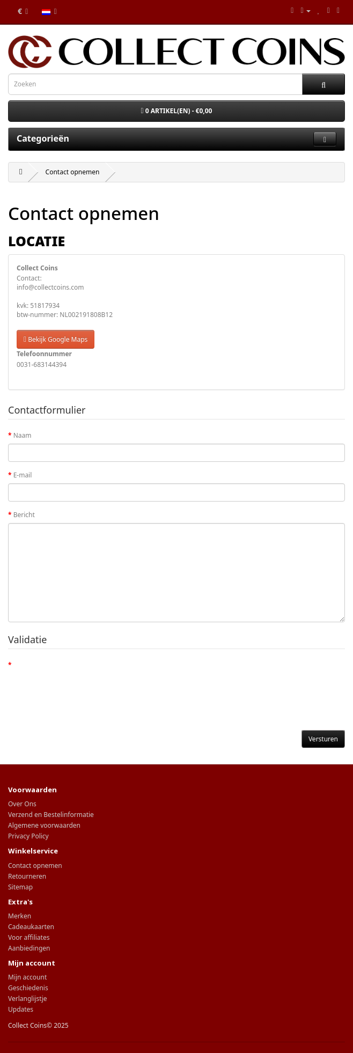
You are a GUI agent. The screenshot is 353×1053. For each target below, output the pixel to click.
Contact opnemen (73, 171)
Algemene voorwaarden (44, 825)
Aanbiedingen (29, 948)
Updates (20, 1009)
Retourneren (27, 876)
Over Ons (22, 803)
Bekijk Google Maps (55, 339)
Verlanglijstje (27, 998)
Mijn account (27, 977)
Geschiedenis (28, 987)
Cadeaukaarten (31, 926)
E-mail (22, 475)
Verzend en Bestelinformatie (51, 814)
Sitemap (20, 887)
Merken (19, 916)
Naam (22, 435)
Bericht (24, 514)
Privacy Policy (28, 836)
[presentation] (89, 694)
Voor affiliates (28, 937)
